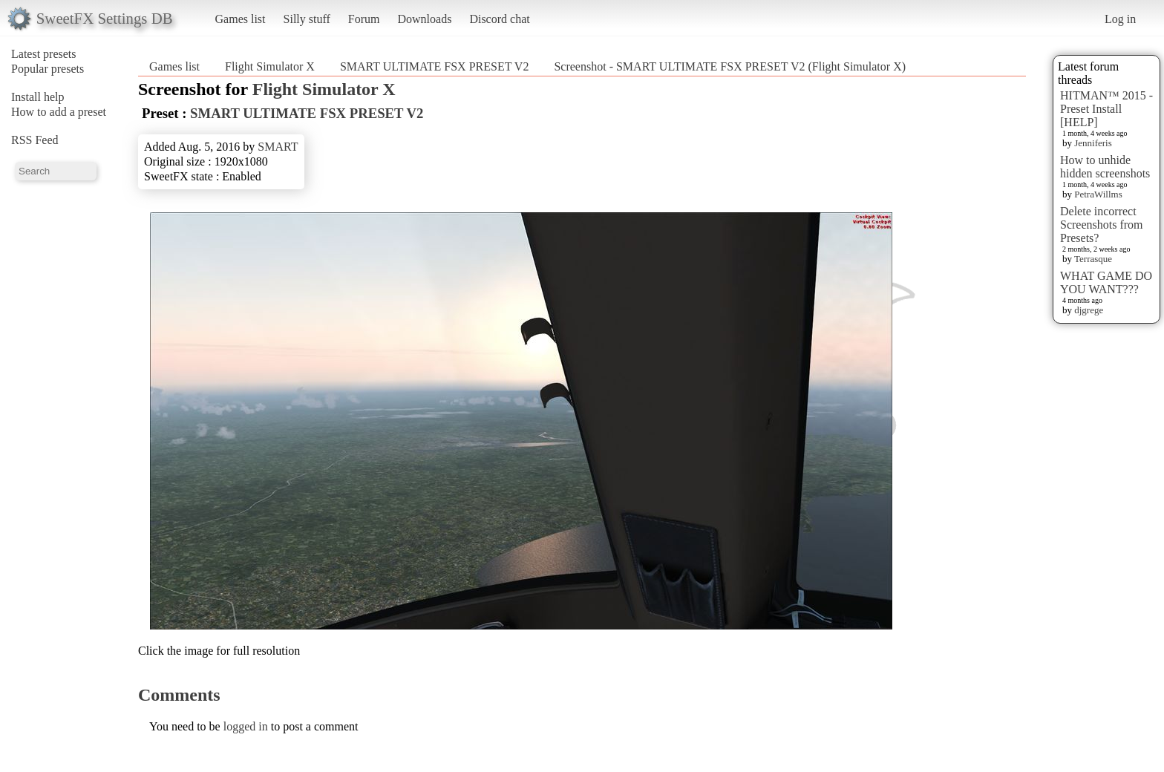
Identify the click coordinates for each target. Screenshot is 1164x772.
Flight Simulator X (270, 66)
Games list (240, 19)
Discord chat (499, 19)
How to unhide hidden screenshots (1105, 167)
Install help (38, 97)
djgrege (1088, 309)
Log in (1120, 19)
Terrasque (1093, 258)
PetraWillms (1098, 194)
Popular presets (47, 68)
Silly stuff (307, 19)
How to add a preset (58, 111)
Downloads (424, 19)
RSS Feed (35, 140)
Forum (364, 19)
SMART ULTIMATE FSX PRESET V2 (434, 66)
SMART (278, 146)
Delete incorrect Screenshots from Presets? (1101, 224)
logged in (245, 726)
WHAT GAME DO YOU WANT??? (1106, 282)
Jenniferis (1093, 142)
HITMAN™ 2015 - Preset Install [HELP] (1106, 108)
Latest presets (43, 54)
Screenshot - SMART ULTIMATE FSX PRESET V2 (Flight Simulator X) (730, 66)
